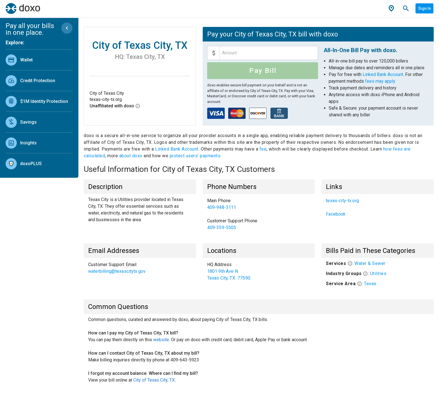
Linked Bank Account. (178, 149)
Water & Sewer (370, 263)
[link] (39, 60)
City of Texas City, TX (154, 380)
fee (263, 149)
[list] (39, 110)
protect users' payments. (195, 155)
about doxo (131, 155)
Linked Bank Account (383, 74)
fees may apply (380, 81)
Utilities (378, 273)
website (161, 339)
